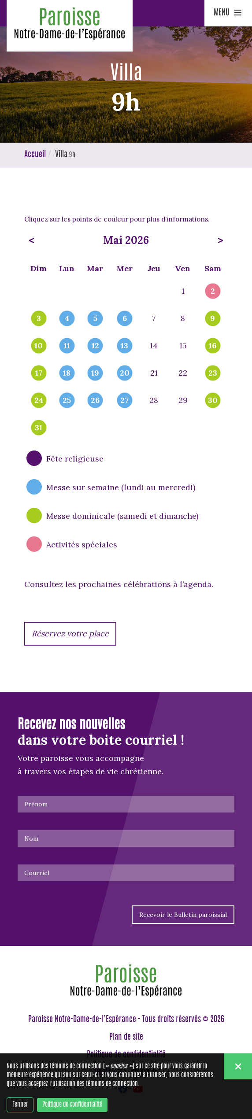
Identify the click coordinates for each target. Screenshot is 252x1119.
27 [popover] (124, 400)
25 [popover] (67, 400)
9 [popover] (212, 318)
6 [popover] (124, 318)
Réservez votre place (70, 633)
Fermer (20, 1105)
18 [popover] (66, 373)
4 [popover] (67, 318)
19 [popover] (95, 373)
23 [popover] (212, 373)
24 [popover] (38, 400)
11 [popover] (67, 346)
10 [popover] (38, 346)
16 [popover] (212, 346)
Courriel (36, 873)
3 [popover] (39, 318)
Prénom (36, 804)
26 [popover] (95, 400)
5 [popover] (95, 318)
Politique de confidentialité (72, 1105)
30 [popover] (213, 400)
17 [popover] (38, 373)
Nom (31, 838)
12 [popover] (95, 346)
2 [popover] (213, 291)
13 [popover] (124, 346)
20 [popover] (125, 373)
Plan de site (126, 1037)
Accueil (35, 155)
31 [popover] (38, 428)
